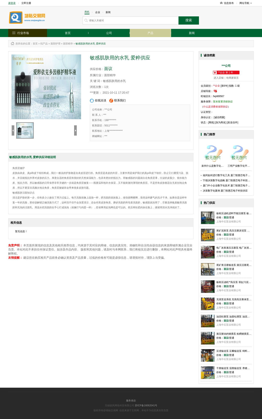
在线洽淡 (98, 101)
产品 (150, 33)
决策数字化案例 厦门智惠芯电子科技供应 (225, 190)
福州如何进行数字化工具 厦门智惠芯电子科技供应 (230, 175)
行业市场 (23, 33)
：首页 (34, 43)
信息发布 (229, 3)
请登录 (12, 3)
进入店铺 (219, 77)
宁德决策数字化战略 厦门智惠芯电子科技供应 (228, 180)
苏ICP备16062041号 (146, 405)
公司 (109, 33)
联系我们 (117, 101)
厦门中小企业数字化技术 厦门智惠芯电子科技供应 (230, 185)
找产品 (44, 43)
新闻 (192, 33)
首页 (68, 33)
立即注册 (26, 3)
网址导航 (245, 3)
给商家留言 (232, 77)
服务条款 (131, 400)
